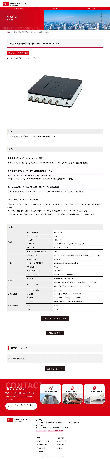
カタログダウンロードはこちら (55, 318)
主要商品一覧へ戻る (55, 369)
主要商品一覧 (55, 8)
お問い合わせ (41, 430)
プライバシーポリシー (55, 430)
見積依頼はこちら (55, 333)
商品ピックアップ (18, 8)
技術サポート (91, 8)
